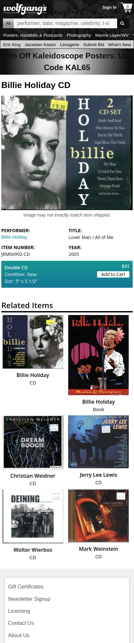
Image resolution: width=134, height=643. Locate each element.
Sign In (109, 7)
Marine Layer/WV (111, 35)
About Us (19, 635)
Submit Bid (93, 44)
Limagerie (69, 44)
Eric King (11, 44)
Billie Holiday (14, 237)
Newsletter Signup (29, 599)
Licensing (19, 611)
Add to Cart (113, 274)
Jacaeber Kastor (40, 44)
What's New (119, 44)
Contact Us (21, 623)
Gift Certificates (25, 586)
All (8, 23)
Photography (79, 35)
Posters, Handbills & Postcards (33, 35)
